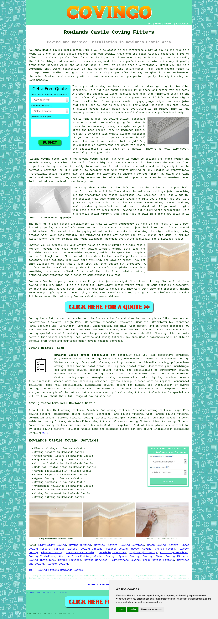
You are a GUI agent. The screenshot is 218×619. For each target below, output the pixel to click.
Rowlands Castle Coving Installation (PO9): (60, 50)
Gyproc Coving (165, 548)
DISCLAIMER (182, 24)
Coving (147, 556)
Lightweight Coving (52, 545)
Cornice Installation (74, 556)
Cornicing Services (112, 552)
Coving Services (132, 545)
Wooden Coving (141, 548)
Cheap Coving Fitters (162, 545)
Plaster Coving (52, 552)
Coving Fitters (50, 592)
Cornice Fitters (105, 545)
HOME (149, 24)
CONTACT (168, 24)
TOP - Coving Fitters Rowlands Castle (56, 570)
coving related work (117, 388)
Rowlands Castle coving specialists (81, 355)
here (45, 432)
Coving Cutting (80, 545)
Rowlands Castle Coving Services (64, 440)
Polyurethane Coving (125, 560)
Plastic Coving (117, 548)
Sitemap (30, 592)
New (38, 592)
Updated (63, 592)
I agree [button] (121, 609)
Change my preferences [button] (151, 609)
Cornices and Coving (80, 552)
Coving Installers (42, 556)
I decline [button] (132, 609)
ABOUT (158, 24)
